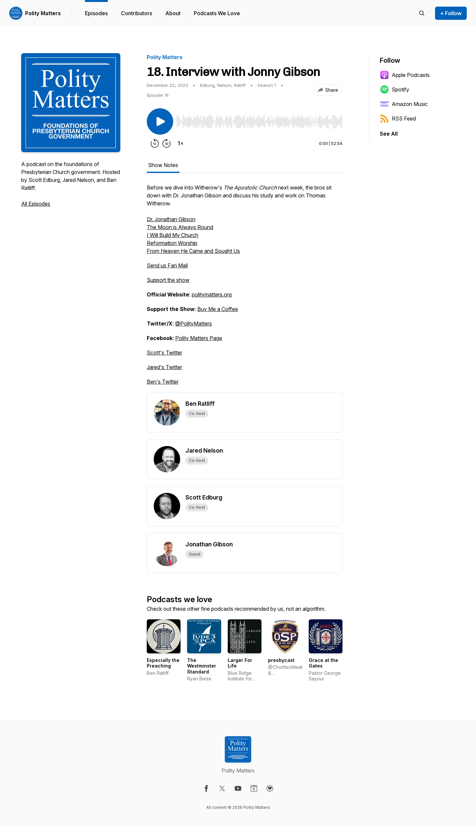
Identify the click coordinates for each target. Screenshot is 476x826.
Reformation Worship (172, 243)
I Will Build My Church (172, 235)
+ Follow (450, 13)
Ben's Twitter (162, 381)
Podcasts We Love (217, 13)
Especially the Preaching (163, 663)
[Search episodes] (421, 13)
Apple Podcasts (405, 75)
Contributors (136, 13)
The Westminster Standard (201, 665)
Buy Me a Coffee (217, 309)
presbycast (281, 660)
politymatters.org (212, 294)
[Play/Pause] (160, 121)
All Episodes (35, 203)
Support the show (168, 280)
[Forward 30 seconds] (166, 143)
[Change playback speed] (180, 143)
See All (389, 133)
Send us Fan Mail (167, 265)
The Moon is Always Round (180, 227)
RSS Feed (398, 118)
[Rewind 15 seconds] (154, 143)
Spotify (394, 89)
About (172, 13)
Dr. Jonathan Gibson (171, 219)
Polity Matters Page (198, 338)
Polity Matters (43, 13)
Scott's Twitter (164, 352)
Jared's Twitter (164, 367)
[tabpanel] (244, 288)
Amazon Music (404, 104)
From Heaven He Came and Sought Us (193, 251)
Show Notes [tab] (163, 165)
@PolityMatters (193, 323)
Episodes (96, 13)
